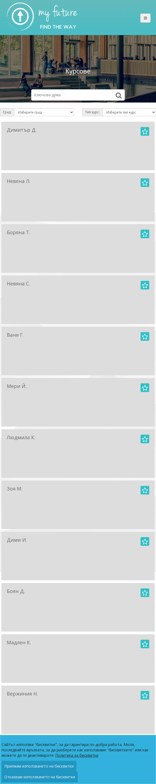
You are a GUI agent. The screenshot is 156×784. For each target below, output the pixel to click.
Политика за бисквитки (76, 755)
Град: (7, 112)
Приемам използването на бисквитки (39, 766)
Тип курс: (92, 112)
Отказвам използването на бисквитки (39, 776)
